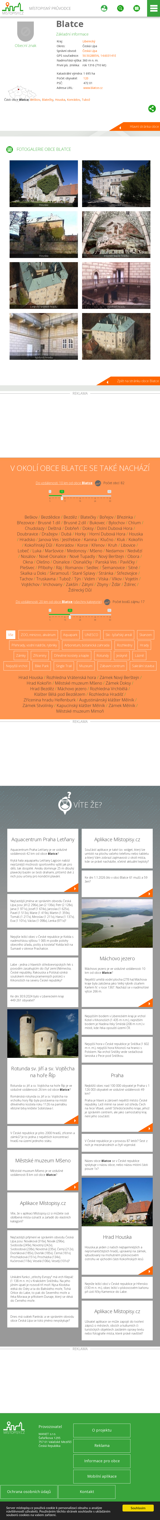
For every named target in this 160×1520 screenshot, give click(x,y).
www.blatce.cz (92, 88)
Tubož (86, 100)
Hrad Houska (31, 677)
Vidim (89, 579)
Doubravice (27, 534)
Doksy (88, 528)
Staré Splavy (83, 573)
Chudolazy (34, 528)
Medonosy (76, 551)
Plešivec (27, 567)
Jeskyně (121, 655)
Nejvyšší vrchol (16, 666)
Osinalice (61, 562)
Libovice (128, 545)
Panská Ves (106, 562)
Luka (36, 551)
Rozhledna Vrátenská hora (71, 677)
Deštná (54, 528)
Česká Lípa (89, 51)
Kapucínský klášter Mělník (81, 705)
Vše (10, 634)
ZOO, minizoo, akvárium (38, 634)
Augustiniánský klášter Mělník (106, 700)
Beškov (35, 100)
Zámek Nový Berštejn (119, 677)
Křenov (98, 545)
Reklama (102, 1445)
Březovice (25, 522)
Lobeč (23, 551)
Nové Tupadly (82, 556)
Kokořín (136, 539)
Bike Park (42, 666)
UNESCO (91, 634)
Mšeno (96, 551)
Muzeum (85, 666)
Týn (77, 579)
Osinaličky (82, 562)
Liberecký (88, 41)
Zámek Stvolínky (37, 705)
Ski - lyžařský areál (119, 634)
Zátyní (87, 584)
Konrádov (73, 100)
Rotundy (102, 655)
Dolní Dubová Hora (114, 528)
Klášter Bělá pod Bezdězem (59, 694)
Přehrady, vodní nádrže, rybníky (34, 645)
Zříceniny (39, 655)
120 (85, 78)
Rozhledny (124, 645)
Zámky (21, 655)
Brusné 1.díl (49, 522)
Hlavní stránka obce (144, 126)
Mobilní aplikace (102, 1476)
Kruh (112, 545)
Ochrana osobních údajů (29, 1491)
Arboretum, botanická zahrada (86, 645)
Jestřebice (71, 539)
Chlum (134, 522)
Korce (82, 545)
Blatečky (47, 100)
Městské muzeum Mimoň (80, 711)
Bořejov (106, 517)
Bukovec (97, 522)
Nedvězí (135, 551)
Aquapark (70, 634)
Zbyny (102, 584)
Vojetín (131, 579)
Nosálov (28, 556)
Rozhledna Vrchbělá (109, 688)
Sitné (133, 567)
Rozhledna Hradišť (106, 694)
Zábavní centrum (112, 666)
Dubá (66, 534)
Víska (103, 579)
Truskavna (46, 579)
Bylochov (117, 522)
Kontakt (87, 1491)
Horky (80, 534)
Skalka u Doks (33, 573)
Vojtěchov (30, 584)
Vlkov (117, 579)
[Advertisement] (80, 426)
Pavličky (127, 562)
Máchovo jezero (72, 688)
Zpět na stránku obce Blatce (138, 381)
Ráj (59, 567)
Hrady (144, 645)
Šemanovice (113, 567)
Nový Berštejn (111, 556)
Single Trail (64, 666)
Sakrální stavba (143, 666)
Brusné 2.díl (75, 522)
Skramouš (59, 573)
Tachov (26, 579)
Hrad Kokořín (39, 683)
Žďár (116, 584)
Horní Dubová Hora (107, 534)
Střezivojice (127, 573)
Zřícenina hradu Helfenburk (50, 700)
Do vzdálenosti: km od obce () (59, 601)
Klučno (106, 539)
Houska (60, 100)
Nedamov (115, 551)
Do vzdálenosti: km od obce (64, 483)
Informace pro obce (102, 1460)
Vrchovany (52, 584)
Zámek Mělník (122, 705)
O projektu (102, 1430)
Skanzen (145, 634)
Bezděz (70, 517)
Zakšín (72, 584)
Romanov (74, 567)
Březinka (125, 517)
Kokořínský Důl (38, 545)
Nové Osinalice (52, 556)
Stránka (106, 573)
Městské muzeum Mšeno (78, 683)
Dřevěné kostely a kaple (71, 655)
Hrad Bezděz (42, 688)
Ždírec (130, 584)
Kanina (90, 539)
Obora (133, 556)
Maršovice (54, 551)
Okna (28, 562)
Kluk (121, 539)
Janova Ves (49, 539)
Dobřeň (72, 528)
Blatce (70, 23)
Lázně (139, 655)
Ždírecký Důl (80, 590)
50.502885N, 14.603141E (99, 56)
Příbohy (45, 567)
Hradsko (27, 539)
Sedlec (92, 567)
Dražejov (50, 534)
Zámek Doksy (118, 683)
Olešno (43, 562)
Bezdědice (50, 517)
